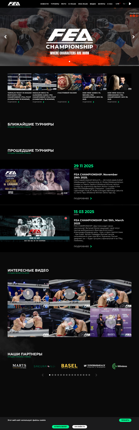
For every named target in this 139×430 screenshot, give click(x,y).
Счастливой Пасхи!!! (67, 93)
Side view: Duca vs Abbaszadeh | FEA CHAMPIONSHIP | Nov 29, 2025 (118, 96)
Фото (63, 4)
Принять (125, 420)
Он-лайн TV (79, 427)
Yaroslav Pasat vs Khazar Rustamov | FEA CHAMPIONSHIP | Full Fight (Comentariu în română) (19, 96)
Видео (93, 4)
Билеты (101, 4)
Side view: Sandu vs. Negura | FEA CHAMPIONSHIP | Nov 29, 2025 (93, 96)
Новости (44, 4)
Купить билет (60, 427)
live (117, 4)
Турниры (55, 4)
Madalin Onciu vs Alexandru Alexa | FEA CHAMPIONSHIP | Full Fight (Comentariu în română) (44, 96)
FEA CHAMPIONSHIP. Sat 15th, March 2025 (99, 222)
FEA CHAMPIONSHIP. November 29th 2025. (95, 176)
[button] (69, 61)
